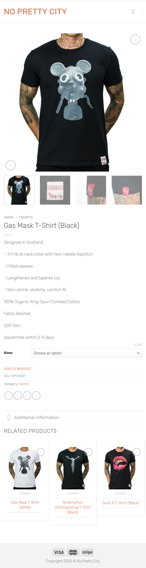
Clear (137, 344)
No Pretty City (35, 11)
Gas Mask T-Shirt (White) (25, 505)
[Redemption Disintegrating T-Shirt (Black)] (72, 468)
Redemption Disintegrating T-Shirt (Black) (72, 507)
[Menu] (135, 11)
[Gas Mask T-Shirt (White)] (25, 468)
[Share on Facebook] (18, 395)
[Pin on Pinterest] (36, 395)
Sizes (8, 353)
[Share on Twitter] (27, 395)
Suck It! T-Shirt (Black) (120, 503)
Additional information (31, 417)
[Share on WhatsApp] (8, 395)
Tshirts (26, 217)
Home (9, 217)
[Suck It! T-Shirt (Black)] (120, 468)
